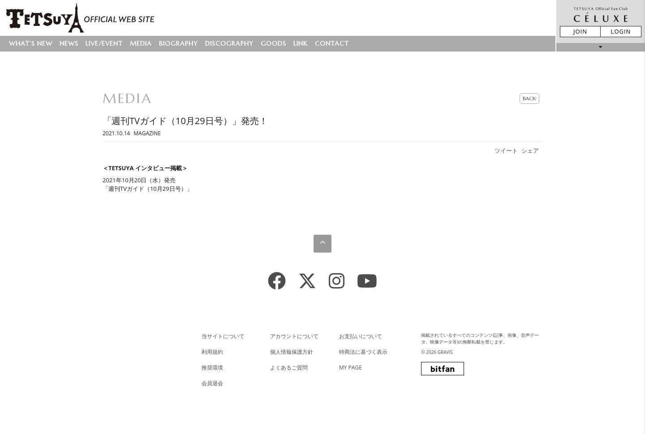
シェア (530, 150)
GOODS (273, 43)
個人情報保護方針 (291, 352)
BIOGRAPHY (178, 43)
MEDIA (141, 43)
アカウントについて (294, 336)
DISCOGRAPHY (229, 43)
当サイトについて (223, 336)
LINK (300, 43)
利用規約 (212, 352)
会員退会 (212, 383)
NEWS (69, 43)
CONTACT (332, 43)
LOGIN (621, 31)
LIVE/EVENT (104, 43)
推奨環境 (212, 367)
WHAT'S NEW (30, 43)
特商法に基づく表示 (363, 352)
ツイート (506, 150)
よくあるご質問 (289, 367)
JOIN (580, 31)
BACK (529, 98)
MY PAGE (350, 367)
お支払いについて (360, 336)
